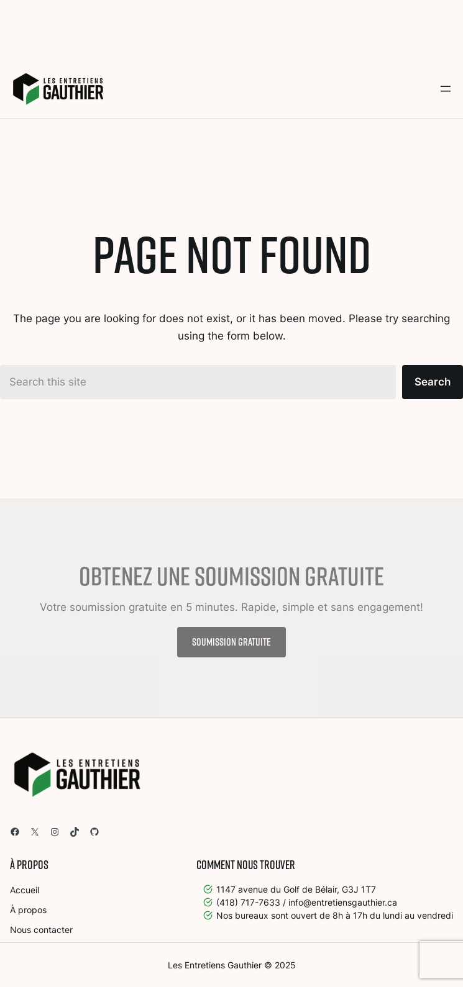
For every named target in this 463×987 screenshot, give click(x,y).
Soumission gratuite (231, 641)
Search (433, 382)
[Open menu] (445, 88)
